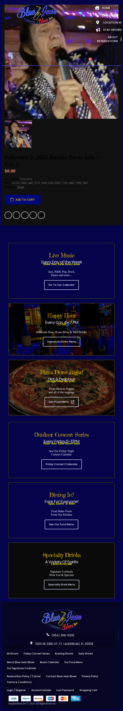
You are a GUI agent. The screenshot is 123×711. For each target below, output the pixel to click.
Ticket (20, 187)
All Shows (12, 653)
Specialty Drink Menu (61, 584)
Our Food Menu (73, 662)
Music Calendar (49, 662)
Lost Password (65, 690)
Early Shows (86, 653)
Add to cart (25, 200)
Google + (33, 215)
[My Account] (83, 61)
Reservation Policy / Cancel (24, 676)
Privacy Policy (90, 676)
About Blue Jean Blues (21, 662)
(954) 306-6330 (60, 635)
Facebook (8, 215)
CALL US (104, 15)
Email (41, 215)
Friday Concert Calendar (62, 464)
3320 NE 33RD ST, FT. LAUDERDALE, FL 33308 (61, 644)
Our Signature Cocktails (21, 668)
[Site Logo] (37, 14)
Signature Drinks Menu (61, 341)
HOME (102, 8)
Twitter (16, 215)
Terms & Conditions (19, 682)
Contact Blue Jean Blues (61, 676)
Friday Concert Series (37, 653)
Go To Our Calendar (61, 285)
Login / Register (16, 690)
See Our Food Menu (61, 524)
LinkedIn (24, 215)
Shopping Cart (88, 690)
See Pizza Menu (61, 401)
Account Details (41, 690)
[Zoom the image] (62, 610)
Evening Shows (64, 653)
